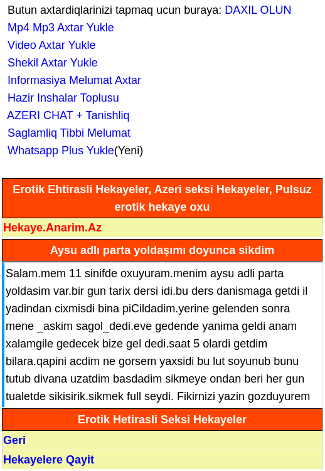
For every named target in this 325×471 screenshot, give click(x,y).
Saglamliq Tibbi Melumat (66, 133)
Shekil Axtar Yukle (49, 62)
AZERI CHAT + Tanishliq (65, 115)
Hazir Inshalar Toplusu (60, 98)
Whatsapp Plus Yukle (57, 150)
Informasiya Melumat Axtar (71, 80)
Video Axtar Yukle (48, 45)
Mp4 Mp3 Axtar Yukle (57, 27)
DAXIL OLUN (258, 10)
